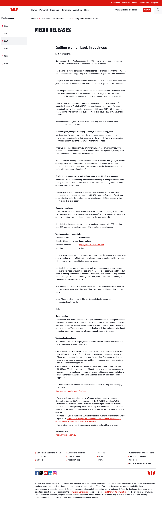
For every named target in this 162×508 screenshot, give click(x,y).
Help (86, 10)
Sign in (147, 10)
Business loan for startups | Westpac (70, 391)
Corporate (66, 10)
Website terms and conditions (141, 453)
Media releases (7, 18)
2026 (6, 26)
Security (101, 453)
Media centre (45, 19)
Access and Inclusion (76, 453)
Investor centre (74, 456)
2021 (6, 63)
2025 (6, 33)
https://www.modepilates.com (91, 245)
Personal (43, 10)
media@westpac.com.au (65, 435)
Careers (40, 460)
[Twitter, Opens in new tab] (41, 473)
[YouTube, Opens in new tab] (46, 473)
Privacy (101, 460)
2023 (6, 48)
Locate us (126, 3)
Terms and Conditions (78, 492)
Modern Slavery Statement (140, 463)
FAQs (100, 456)
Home (34, 10)
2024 (6, 41)
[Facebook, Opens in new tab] (37, 473)
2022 (6, 56)
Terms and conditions (138, 456)
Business (54, 10)
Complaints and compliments (49, 453)
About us (77, 10)
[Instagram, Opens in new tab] (55, 474)
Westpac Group (74, 460)
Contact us (115, 3)
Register (154, 3)
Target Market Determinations (114, 492)
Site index (133, 460)
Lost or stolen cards (140, 3)
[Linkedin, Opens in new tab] (50, 473)
